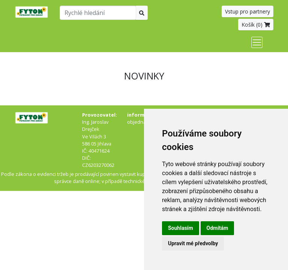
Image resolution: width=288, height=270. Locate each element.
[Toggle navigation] (256, 42)
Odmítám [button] (217, 228)
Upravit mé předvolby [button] (193, 243)
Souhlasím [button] (180, 228)
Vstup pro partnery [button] (247, 11)
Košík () (256, 24)
